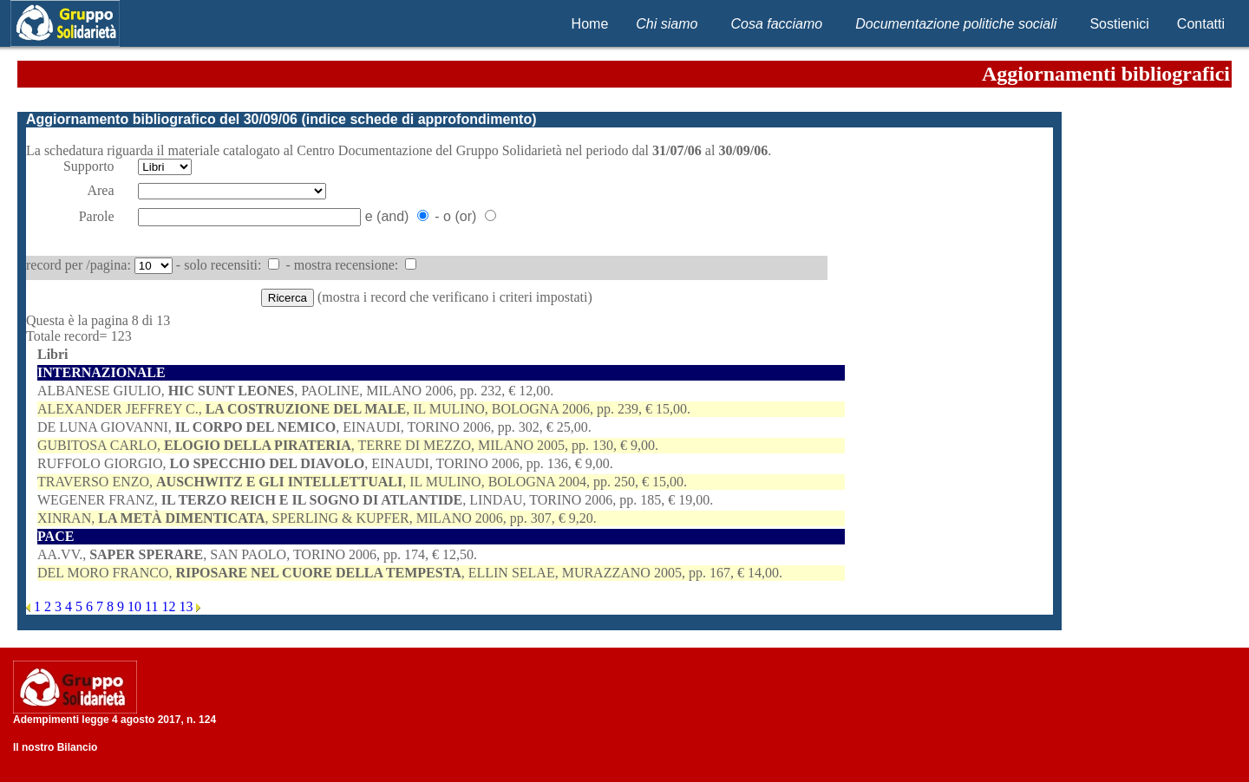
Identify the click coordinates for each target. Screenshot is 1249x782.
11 (153, 606)
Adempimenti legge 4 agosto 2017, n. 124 (114, 720)
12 (170, 606)
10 (136, 606)
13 (187, 606)
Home (590, 23)
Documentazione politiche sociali (955, 23)
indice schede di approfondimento (419, 119)
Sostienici (1118, 23)
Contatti (1201, 23)
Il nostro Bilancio (55, 747)
